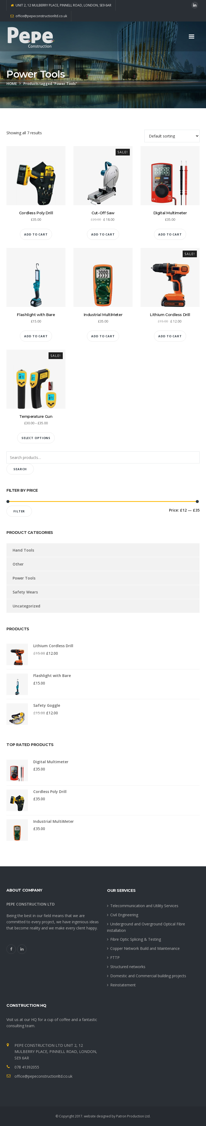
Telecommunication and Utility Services (144, 905)
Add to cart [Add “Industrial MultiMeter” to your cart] (103, 336)
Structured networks (127, 966)
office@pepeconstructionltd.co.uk (43, 1076)
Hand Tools (23, 550)
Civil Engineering (124, 914)
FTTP (115, 957)
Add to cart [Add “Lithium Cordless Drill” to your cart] (170, 336)
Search (20, 469)
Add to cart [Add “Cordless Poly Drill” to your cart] (36, 234)
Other (18, 564)
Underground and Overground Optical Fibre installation (146, 927)
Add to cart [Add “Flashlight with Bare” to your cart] (36, 336)
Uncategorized (26, 606)
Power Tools (24, 578)
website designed (97, 1116)
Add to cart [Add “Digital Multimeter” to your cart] (170, 234)
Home (11, 83)
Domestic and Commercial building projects (148, 975)
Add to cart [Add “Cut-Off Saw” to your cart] (103, 234)
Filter (19, 511)
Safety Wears (25, 592)
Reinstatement (123, 984)
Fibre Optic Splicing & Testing (135, 939)
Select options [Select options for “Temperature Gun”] (35, 438)
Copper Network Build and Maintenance (145, 948)
